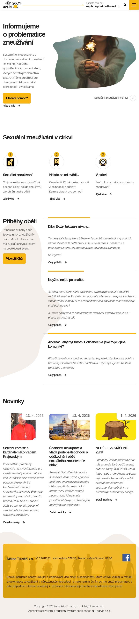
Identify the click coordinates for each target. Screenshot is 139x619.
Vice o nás (9, 105)
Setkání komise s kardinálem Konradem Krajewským (19, 452)
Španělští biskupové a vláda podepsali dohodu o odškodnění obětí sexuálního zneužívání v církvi (68, 456)
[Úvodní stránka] (11, 5)
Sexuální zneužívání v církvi (111, 97)
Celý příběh (54, 262)
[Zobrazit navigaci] (134, 5)
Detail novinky (11, 522)
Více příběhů (14, 258)
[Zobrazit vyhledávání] (125, 5)
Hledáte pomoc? (17, 98)
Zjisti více (8, 198)
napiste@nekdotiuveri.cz (103, 6)
